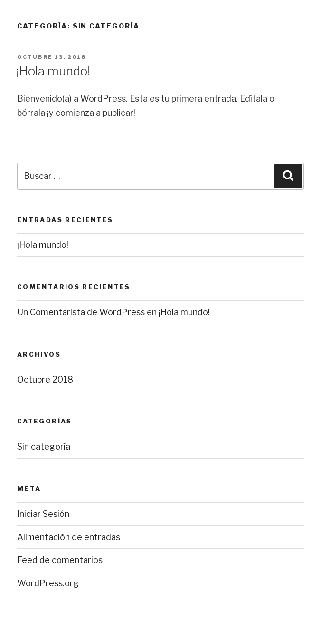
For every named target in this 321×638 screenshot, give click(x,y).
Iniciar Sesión (43, 514)
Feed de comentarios (60, 560)
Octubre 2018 (45, 380)
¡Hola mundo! (53, 71)
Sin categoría (43, 446)
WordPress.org (48, 583)
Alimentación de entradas (68, 537)
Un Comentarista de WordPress (81, 312)
